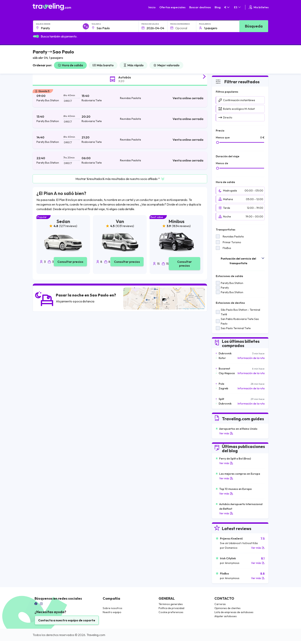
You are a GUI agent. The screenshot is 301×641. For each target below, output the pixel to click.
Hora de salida (70, 65)
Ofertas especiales (172, 7)
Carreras (220, 604)
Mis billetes (258, 7)
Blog (218, 7)
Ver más (226, 433)
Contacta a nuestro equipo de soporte (66, 620)
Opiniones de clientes (227, 608)
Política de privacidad (171, 608)
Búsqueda (254, 26)
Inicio (151, 7)
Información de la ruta (251, 358)
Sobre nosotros (112, 608)
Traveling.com (96, 635)
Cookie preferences (171, 612)
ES (237, 7)
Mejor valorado (166, 65)
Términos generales (171, 604)
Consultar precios (70, 262)
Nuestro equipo (112, 612)
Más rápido (133, 65)
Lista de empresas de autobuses (233, 612)
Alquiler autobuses (225, 616)
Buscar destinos (200, 7)
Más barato (103, 65)
